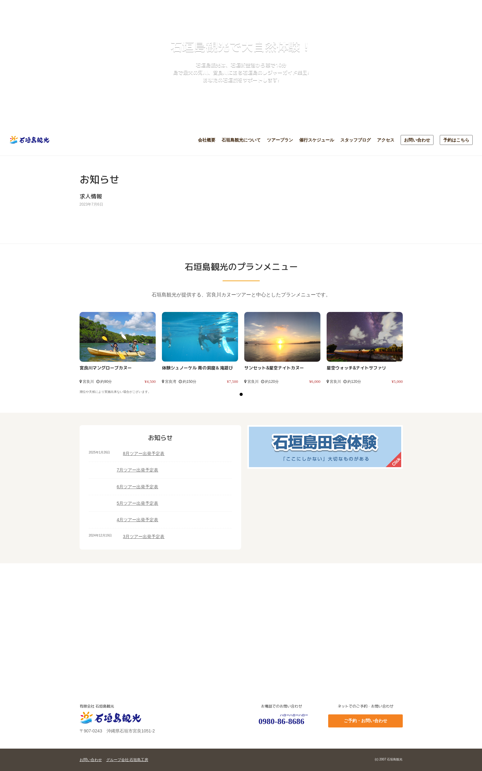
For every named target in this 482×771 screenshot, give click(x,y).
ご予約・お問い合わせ (365, 720)
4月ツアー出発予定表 (137, 519)
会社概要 (206, 139)
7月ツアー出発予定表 (137, 469)
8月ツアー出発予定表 (144, 453)
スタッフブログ (355, 139)
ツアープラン (280, 139)
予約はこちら (456, 139)
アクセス (385, 139)
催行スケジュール (316, 139)
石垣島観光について (241, 139)
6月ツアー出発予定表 (137, 486)
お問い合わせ (417, 139)
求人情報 (91, 196)
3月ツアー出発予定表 (144, 536)
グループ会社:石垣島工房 (127, 760)
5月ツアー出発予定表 (137, 503)
